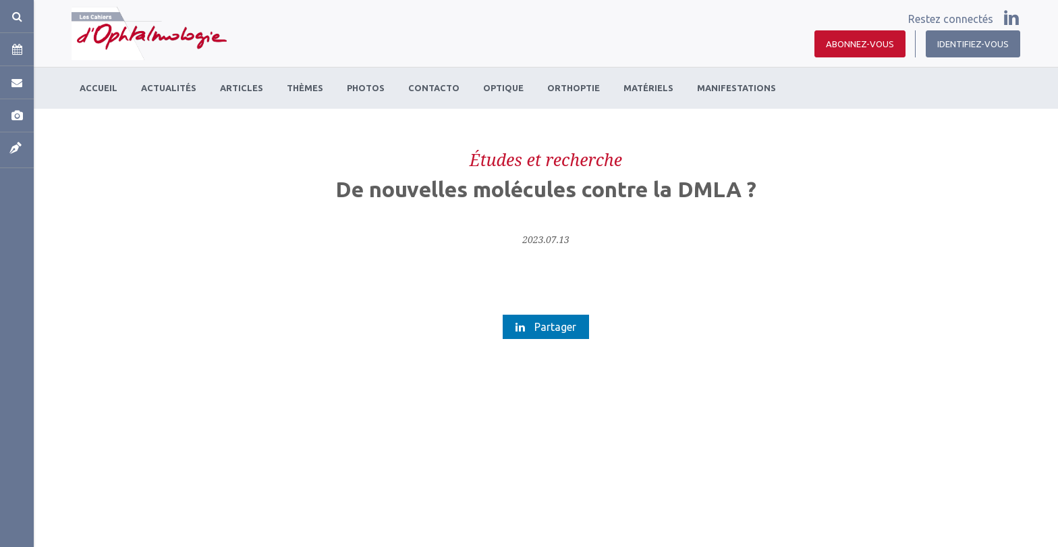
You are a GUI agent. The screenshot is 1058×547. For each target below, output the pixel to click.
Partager (546, 327)
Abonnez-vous (860, 44)
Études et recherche (546, 159)
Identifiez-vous (973, 44)
